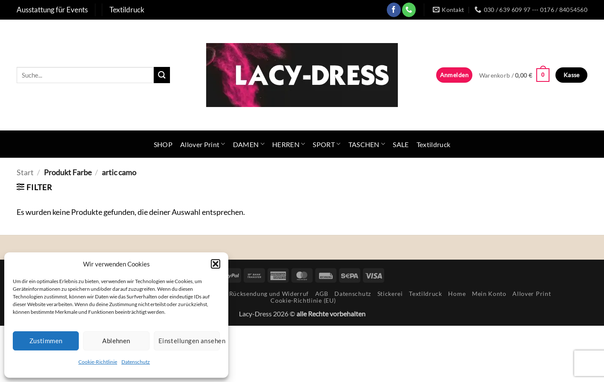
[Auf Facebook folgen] (394, 10)
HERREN (288, 144)
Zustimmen (46, 340)
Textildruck (434, 144)
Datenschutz (135, 362)
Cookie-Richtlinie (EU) (303, 300)
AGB (321, 293)
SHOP (163, 144)
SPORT (326, 144)
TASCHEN (366, 144)
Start (25, 172)
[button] (215, 264)
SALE (400, 144)
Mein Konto (489, 293)
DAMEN (249, 144)
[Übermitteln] (162, 75)
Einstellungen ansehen (189, 340)
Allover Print (202, 144)
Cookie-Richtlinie (97, 362)
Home (457, 293)
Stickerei (390, 293)
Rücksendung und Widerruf (269, 293)
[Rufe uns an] (409, 10)
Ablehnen (116, 340)
